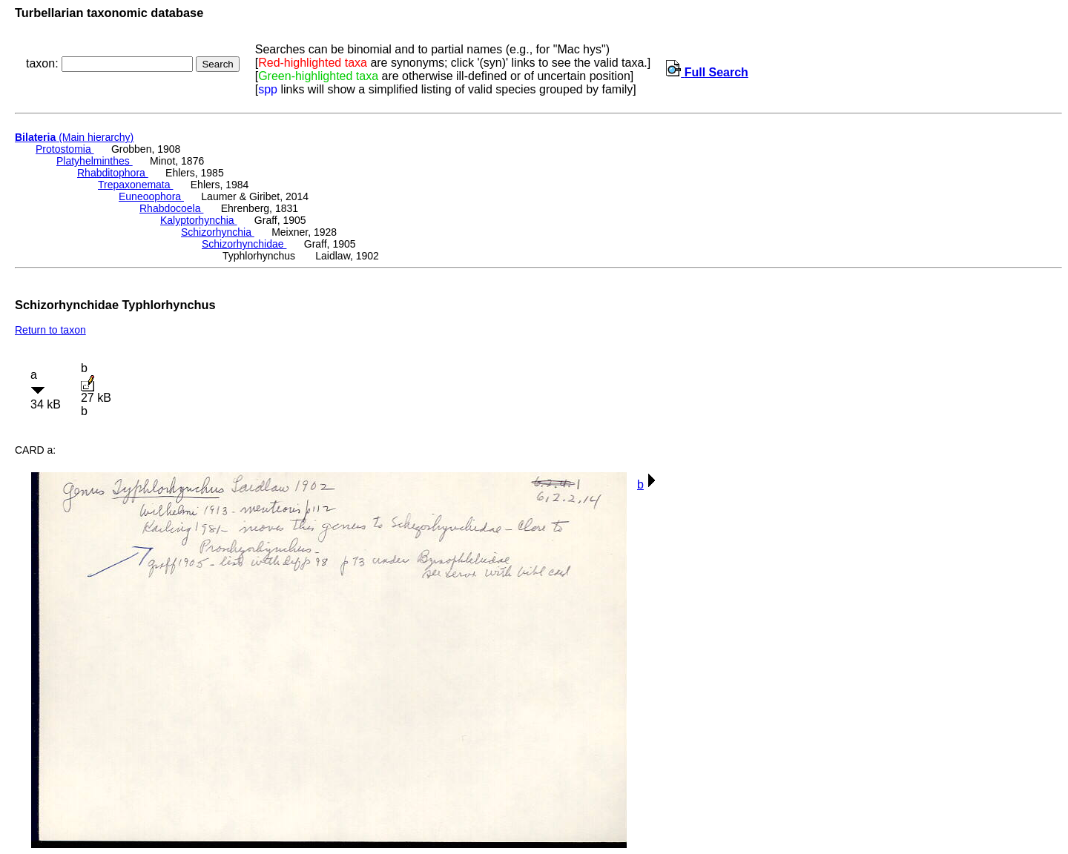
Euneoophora (151, 196)
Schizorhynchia (217, 232)
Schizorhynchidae (244, 244)
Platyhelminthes (94, 161)
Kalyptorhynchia (198, 220)
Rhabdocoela (171, 208)
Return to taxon (50, 330)
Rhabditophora (112, 173)
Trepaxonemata (135, 185)
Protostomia (65, 149)
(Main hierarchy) (74, 137)
